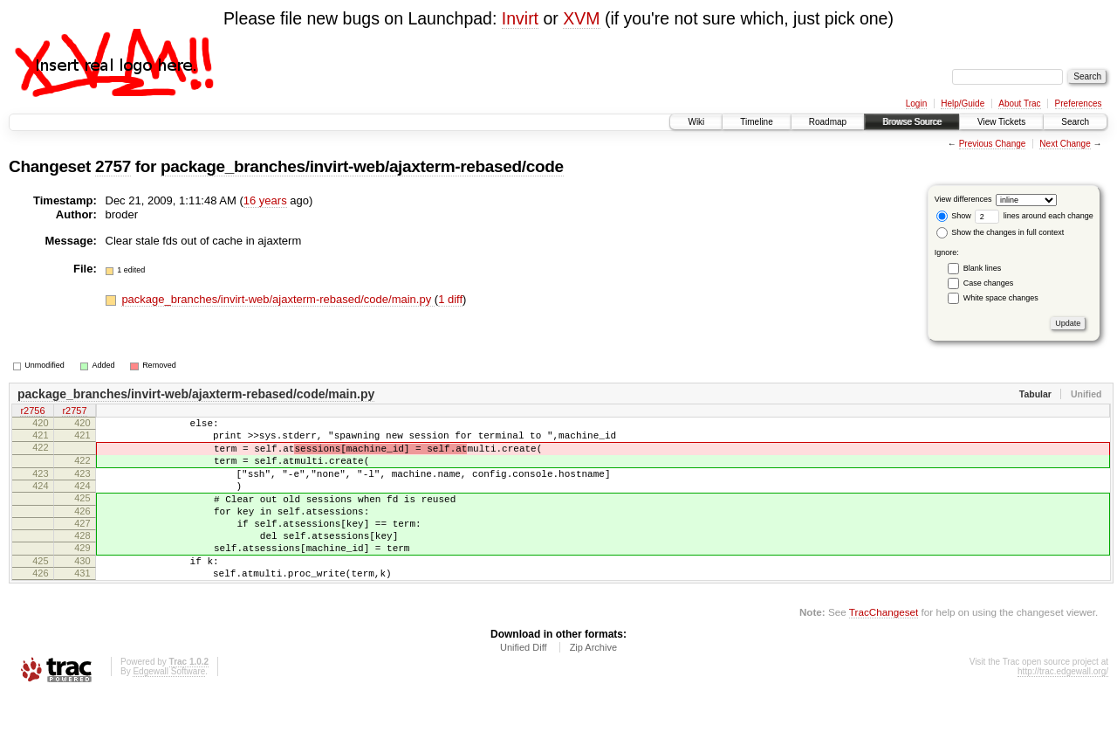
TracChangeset (883, 648)
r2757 (74, 412)
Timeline (756, 122)
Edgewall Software (169, 708)
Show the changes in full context (1000, 232)
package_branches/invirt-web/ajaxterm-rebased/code (362, 166)
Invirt (520, 18)
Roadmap (827, 122)
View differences (963, 199)
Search (1075, 122)
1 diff (450, 299)
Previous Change (992, 143)
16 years (265, 200)
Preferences (1078, 103)
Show (953, 215)
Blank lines (982, 268)
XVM (581, 18)
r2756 (32, 412)
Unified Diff (523, 684)
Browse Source (912, 122)
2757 (113, 166)
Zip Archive (593, 684)
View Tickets (1001, 122)
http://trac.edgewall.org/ (1063, 708)
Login (916, 103)
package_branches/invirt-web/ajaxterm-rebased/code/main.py (277, 299)
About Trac (1019, 103)
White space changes (1000, 297)
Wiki (696, 122)
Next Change (1064, 143)
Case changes (988, 283)
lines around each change (1034, 215)
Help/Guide (962, 103)
